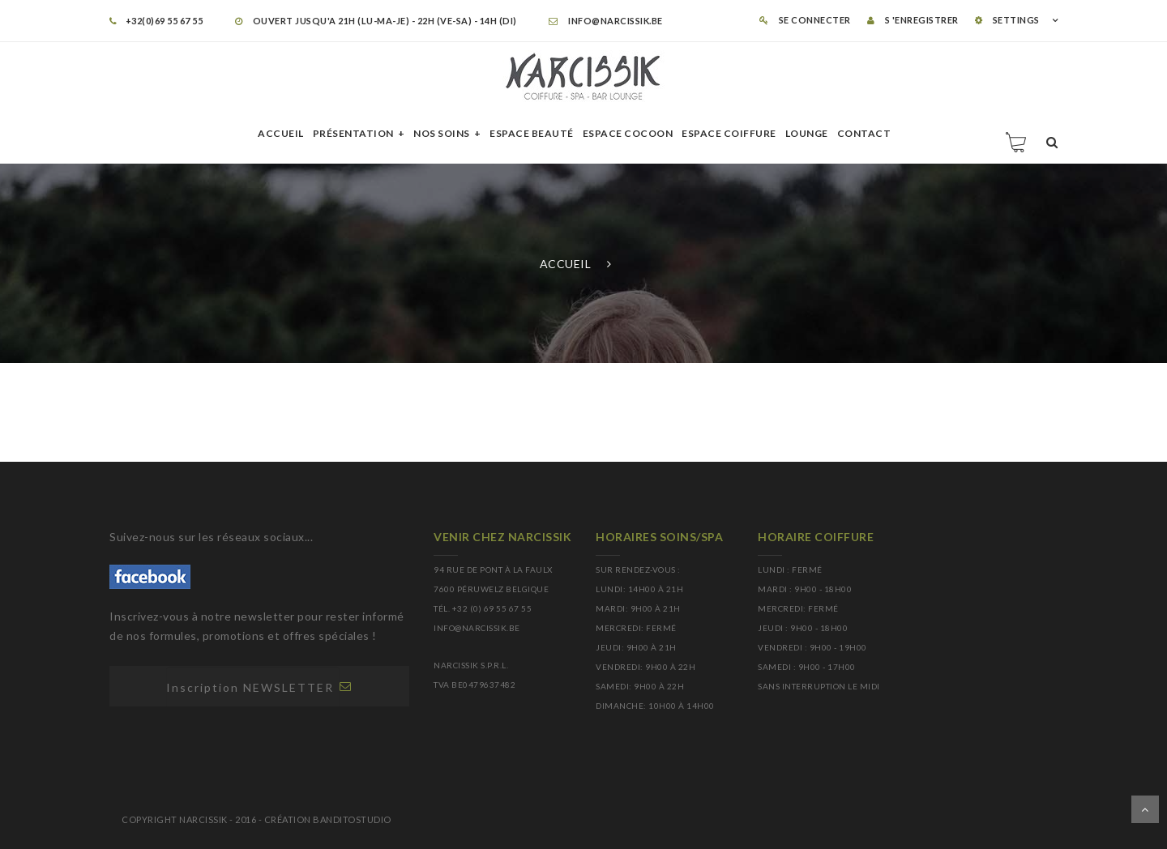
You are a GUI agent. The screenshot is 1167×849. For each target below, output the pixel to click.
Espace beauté (531, 133)
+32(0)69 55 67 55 (156, 20)
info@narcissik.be (606, 20)
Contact (864, 133)
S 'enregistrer (913, 20)
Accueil (281, 133)
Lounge (806, 133)
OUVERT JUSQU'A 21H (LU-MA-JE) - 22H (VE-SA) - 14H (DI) (376, 20)
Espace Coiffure (729, 133)
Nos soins (441, 133)
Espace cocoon (628, 133)
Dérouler (1145, 809)
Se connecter (805, 20)
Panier (1017, 141)
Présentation (353, 133)
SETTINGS (1007, 20)
